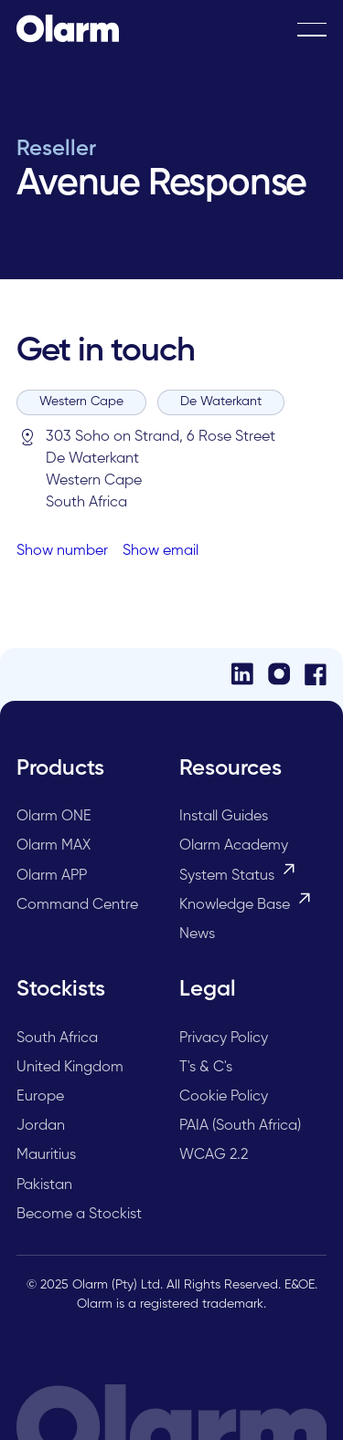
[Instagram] (279, 674)
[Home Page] (67, 29)
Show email (160, 551)
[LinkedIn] (242, 674)
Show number (62, 551)
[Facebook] (316, 674)
